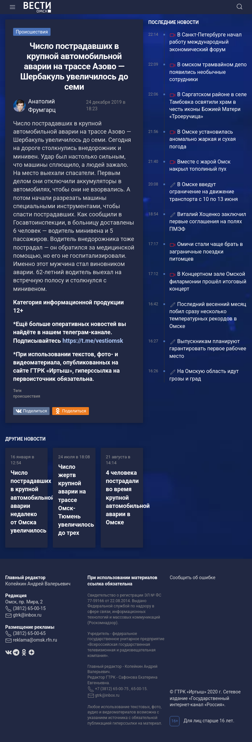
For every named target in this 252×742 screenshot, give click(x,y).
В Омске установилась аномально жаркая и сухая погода (202, 139)
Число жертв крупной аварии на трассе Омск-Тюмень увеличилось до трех (76, 499)
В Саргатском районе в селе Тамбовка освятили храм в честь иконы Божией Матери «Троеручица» (208, 105)
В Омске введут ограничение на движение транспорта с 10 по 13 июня (203, 191)
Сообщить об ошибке (192, 577)
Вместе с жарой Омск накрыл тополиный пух (200, 165)
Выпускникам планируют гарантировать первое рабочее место (207, 348)
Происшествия (32, 31)
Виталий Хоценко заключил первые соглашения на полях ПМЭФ (207, 221)
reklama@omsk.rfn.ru (35, 640)
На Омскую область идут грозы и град (204, 375)
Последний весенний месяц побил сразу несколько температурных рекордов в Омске (207, 315)
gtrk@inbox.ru (27, 615)
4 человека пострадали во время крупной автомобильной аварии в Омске (128, 497)
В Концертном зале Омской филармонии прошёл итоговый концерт (207, 281)
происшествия (26, 396)
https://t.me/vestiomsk (92, 340)
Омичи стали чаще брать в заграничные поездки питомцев (206, 251)
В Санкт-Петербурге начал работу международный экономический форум (205, 42)
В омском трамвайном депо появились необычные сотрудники (208, 71)
